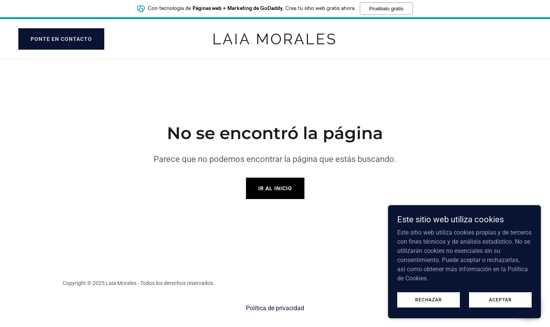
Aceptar (500, 299)
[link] (274, 42)
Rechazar (428, 299)
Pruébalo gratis (386, 8)
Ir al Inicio (275, 188)
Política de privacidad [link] (275, 308)
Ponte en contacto (61, 39)
